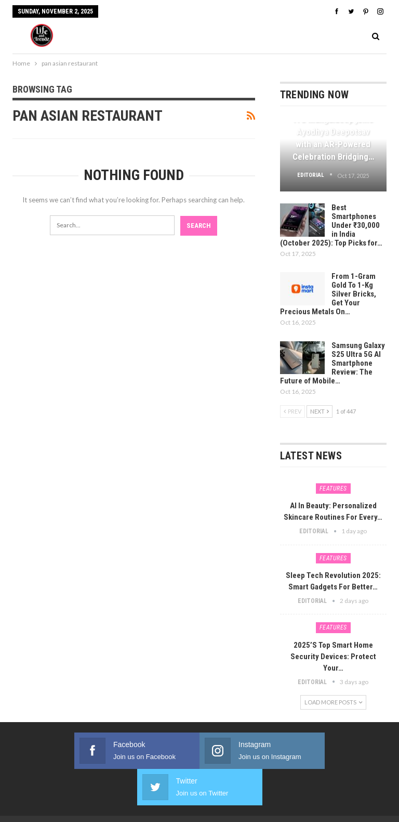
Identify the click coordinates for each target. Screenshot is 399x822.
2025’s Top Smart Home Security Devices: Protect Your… (333, 656)
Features (333, 488)
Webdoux (318, 795)
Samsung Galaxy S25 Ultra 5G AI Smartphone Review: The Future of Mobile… (332, 363)
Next (319, 411)
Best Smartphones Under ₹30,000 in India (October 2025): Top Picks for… (331, 225)
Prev (292, 411)
